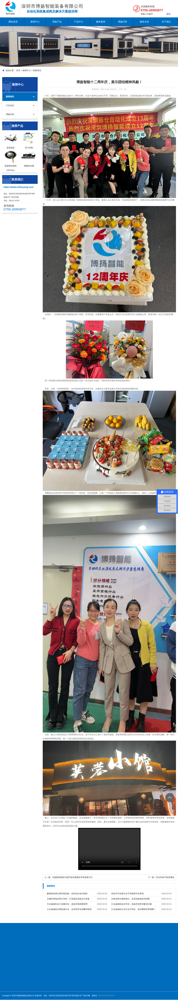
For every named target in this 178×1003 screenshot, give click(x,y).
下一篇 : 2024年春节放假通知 (161, 877)
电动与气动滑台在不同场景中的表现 (127, 893)
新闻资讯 (37, 70)
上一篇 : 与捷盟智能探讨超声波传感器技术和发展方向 (68, 877)
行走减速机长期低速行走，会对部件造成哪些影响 (69, 909)
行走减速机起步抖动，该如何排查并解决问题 (131, 904)
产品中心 (78, 21)
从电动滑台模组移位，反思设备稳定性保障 (130, 899)
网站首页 (13, 21)
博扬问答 (122, 21)
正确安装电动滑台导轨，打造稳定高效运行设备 (68, 899)
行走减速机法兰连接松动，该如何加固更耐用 (67, 904)
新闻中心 (35, 21)
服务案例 (100, 21)
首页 (18, 70)
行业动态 (10, 105)
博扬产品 (57, 21)
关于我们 (166, 21)
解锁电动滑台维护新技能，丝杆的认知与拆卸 (67, 893)
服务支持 (144, 21)
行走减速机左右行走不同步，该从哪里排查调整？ (133, 909)
